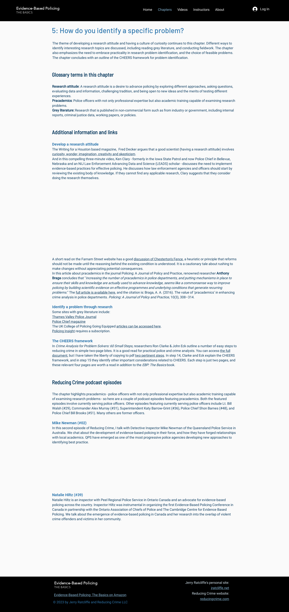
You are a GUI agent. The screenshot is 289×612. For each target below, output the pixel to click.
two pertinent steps (149, 355)
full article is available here (95, 292)
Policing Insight (63, 331)
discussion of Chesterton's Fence (158, 259)
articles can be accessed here (138, 326)
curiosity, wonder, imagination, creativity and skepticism (93, 154)
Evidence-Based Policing (37, 8)
